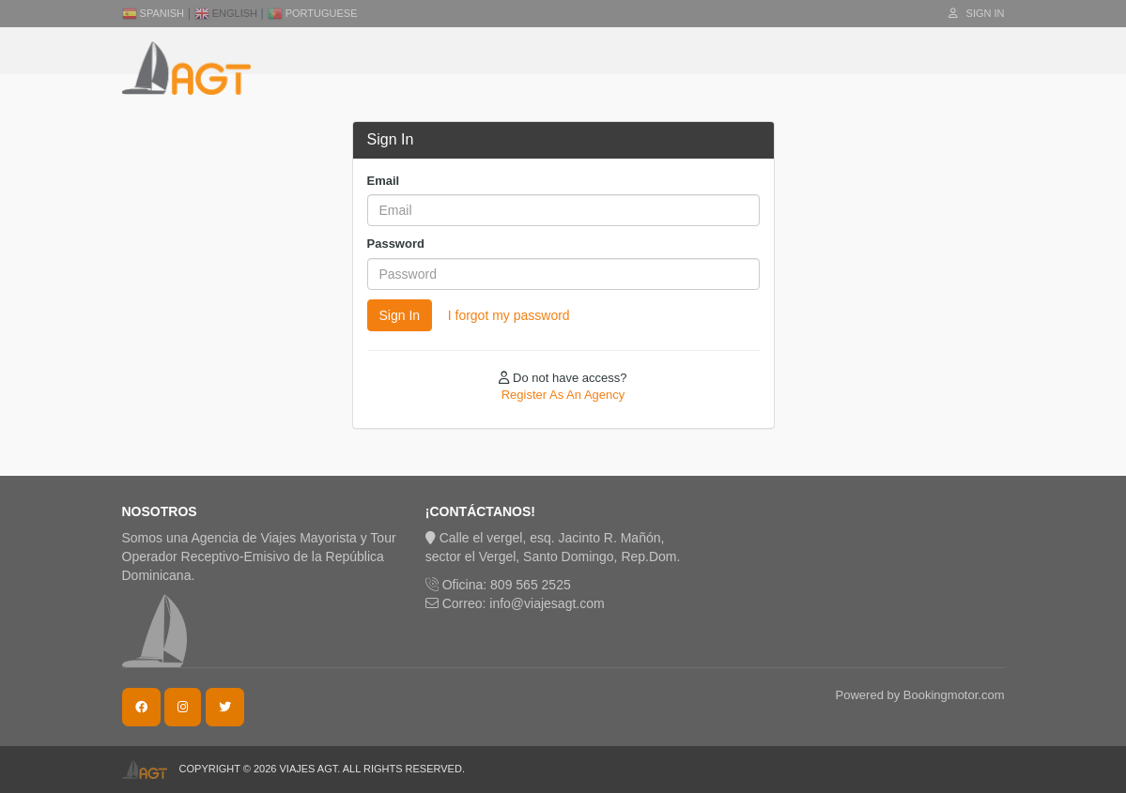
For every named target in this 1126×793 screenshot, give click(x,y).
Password (395, 243)
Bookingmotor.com (954, 695)
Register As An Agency (563, 395)
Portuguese (313, 13)
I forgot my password (509, 315)
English (225, 13)
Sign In (976, 13)
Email (383, 181)
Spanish (153, 13)
